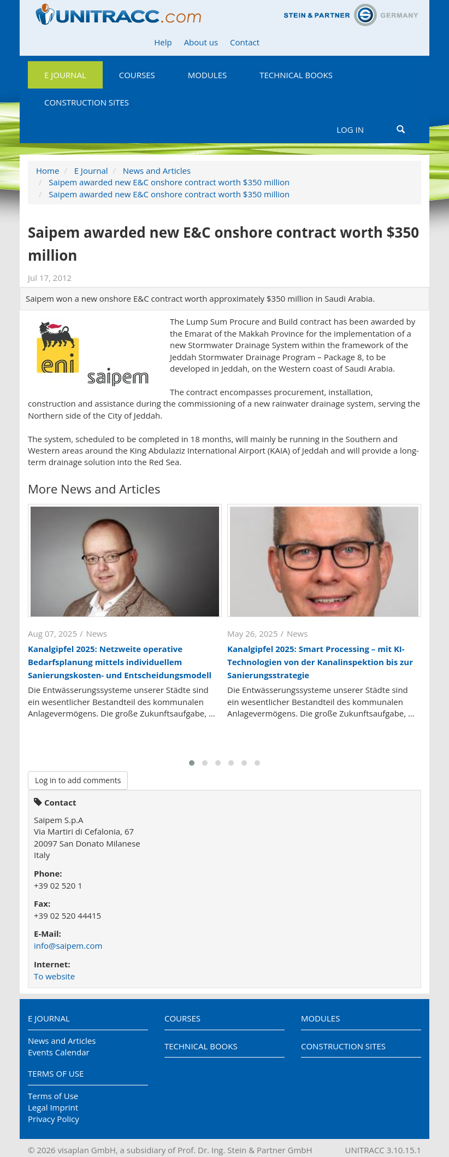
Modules (207, 74)
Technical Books (296, 74)
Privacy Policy (53, 1118)
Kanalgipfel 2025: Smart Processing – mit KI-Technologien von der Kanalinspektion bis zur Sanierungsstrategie (320, 661)
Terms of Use (56, 1073)
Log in (350, 129)
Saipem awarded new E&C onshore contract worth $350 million (169, 182)
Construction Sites (86, 102)
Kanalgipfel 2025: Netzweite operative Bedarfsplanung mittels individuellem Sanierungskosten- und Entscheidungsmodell (119, 661)
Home (47, 170)
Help (163, 42)
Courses (137, 74)
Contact (244, 42)
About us (201, 42)
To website (54, 976)
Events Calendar (59, 1052)
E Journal (65, 74)
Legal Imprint (53, 1107)
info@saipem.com (68, 945)
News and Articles (157, 170)
